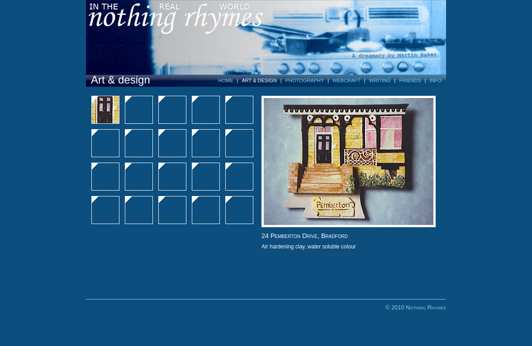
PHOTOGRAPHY (304, 80)
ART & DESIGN (259, 80)
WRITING (380, 80)
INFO (436, 80)
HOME (225, 80)
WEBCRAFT (346, 80)
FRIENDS (410, 80)
